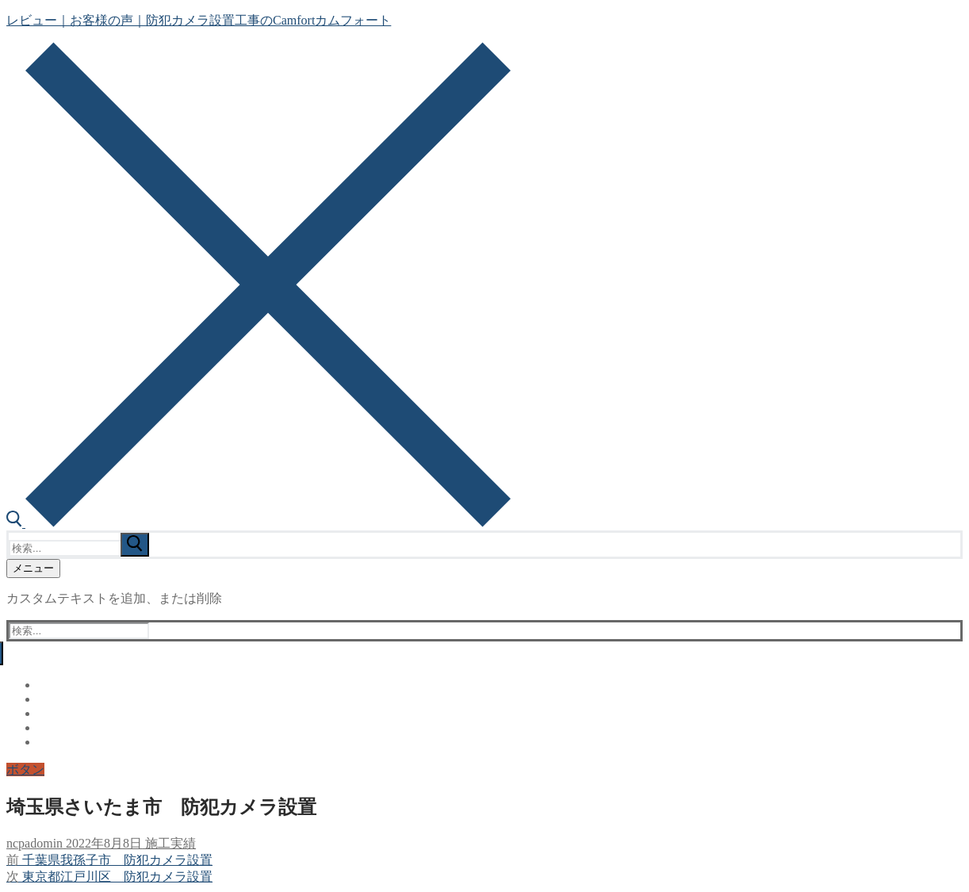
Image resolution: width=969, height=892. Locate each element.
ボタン (25, 769)
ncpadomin (34, 843)
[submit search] (135, 545)
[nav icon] (33, 568)
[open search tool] (258, 523)
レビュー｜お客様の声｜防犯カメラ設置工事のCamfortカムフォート (198, 20)
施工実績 (169, 843)
